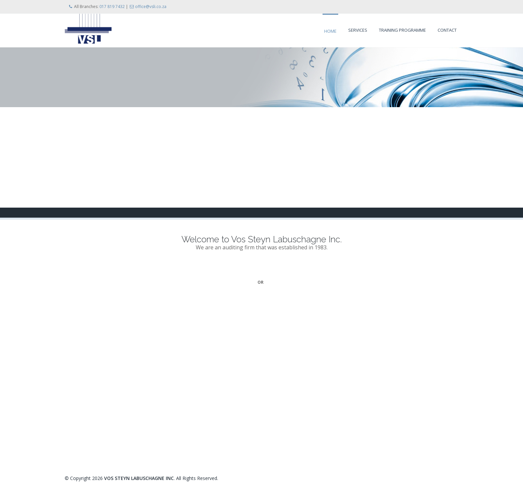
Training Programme (402, 30)
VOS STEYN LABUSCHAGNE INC (139, 478)
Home (330, 31)
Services (357, 30)
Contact (447, 30)
